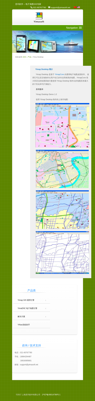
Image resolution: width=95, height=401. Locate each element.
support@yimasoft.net (60, 7)
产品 (29, 57)
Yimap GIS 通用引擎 (26, 300)
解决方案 (21, 316)
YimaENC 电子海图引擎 (27, 308)
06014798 (51, 395)
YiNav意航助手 (24, 325)
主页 (24, 57)
